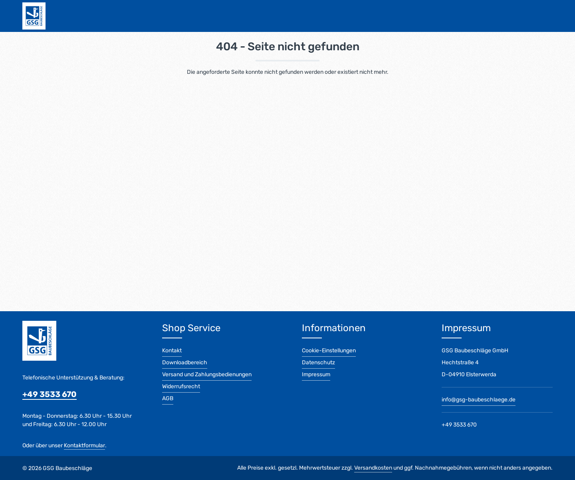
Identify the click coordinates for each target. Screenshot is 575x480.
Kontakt (172, 350)
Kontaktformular (84, 445)
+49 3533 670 (49, 394)
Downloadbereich (184, 362)
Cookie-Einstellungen (329, 350)
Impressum (316, 374)
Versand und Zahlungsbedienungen (207, 374)
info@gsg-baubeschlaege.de (479, 399)
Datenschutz (318, 362)
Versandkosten (373, 467)
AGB (167, 398)
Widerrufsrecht (181, 386)
